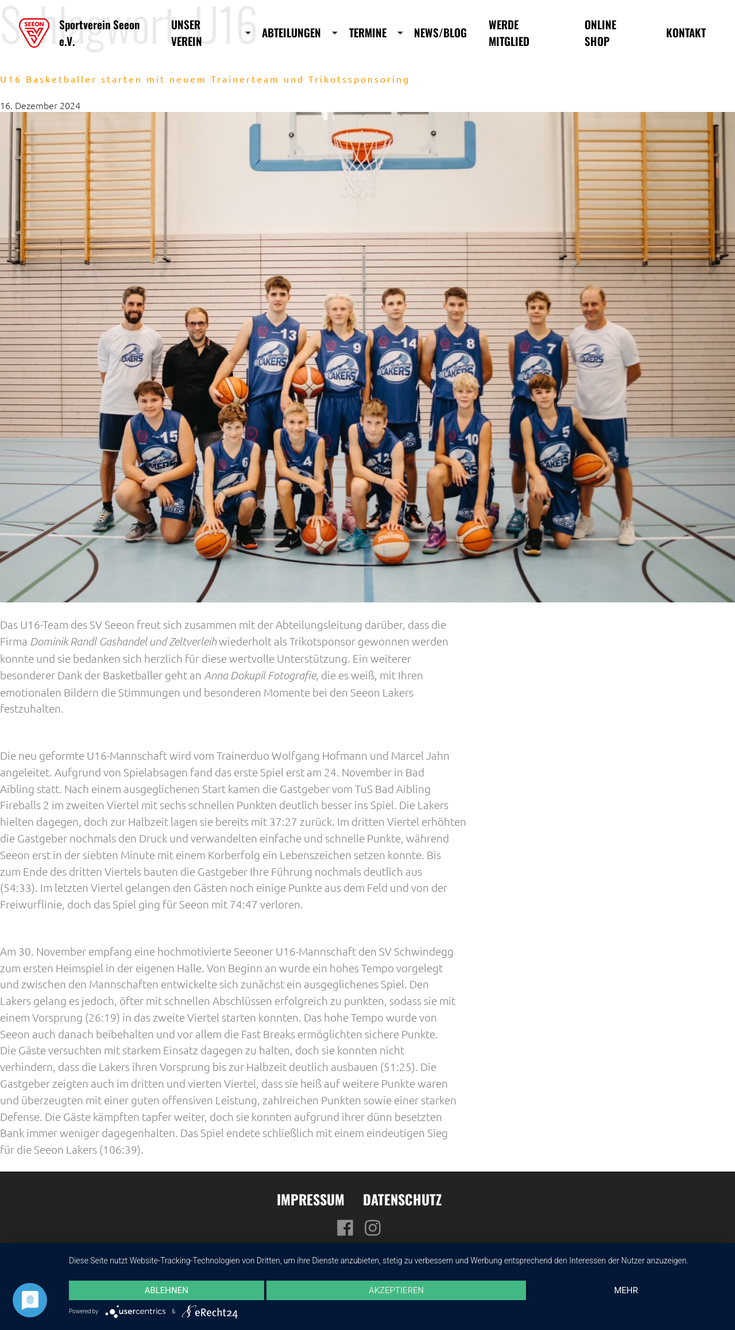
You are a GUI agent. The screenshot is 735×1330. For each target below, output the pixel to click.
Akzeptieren (396, 1290)
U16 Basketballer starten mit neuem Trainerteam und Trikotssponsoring (205, 78)
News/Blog (440, 33)
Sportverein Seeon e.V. (99, 32)
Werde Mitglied (509, 33)
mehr (626, 1290)
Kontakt (686, 33)
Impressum (311, 1199)
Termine (367, 33)
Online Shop (600, 33)
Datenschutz (402, 1199)
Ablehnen (166, 1290)
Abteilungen (291, 33)
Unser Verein (186, 33)
